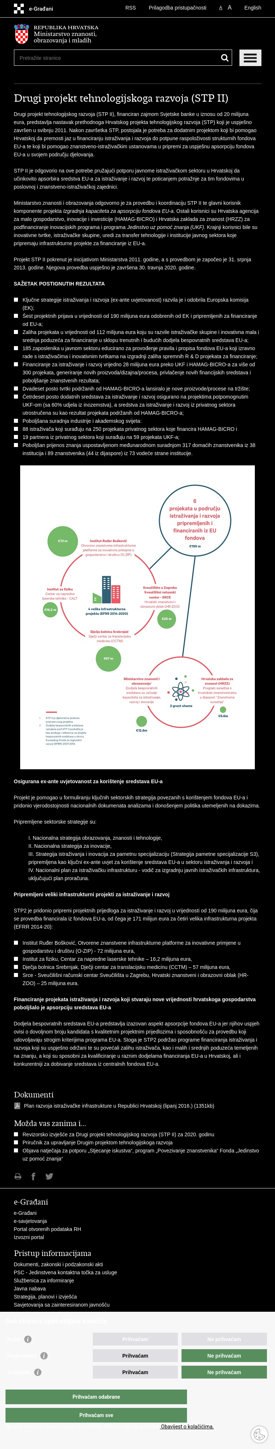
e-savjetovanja (30, 1221)
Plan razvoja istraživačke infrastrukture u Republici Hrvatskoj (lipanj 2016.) (109, 1106)
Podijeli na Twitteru (49, 1176)
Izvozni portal (29, 1237)
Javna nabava (30, 1289)
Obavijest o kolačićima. (187, 1427)
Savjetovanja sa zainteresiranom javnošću (62, 1305)
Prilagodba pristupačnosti (177, 8)
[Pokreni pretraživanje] (225, 58)
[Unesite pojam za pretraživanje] (46, 58)
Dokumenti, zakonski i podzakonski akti (58, 1264)
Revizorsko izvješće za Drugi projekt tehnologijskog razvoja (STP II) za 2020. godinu (118, 1134)
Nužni (14, 1354)
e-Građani (25, 1213)
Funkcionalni (22, 1370)
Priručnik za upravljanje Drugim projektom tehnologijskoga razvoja (98, 1142)
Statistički (18, 1387)
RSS (130, 8)
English (253, 8)
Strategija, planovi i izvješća (45, 1297)
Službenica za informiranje (44, 1280)
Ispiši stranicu (18, 1176)
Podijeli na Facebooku (33, 1176)
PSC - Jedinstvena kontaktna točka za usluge (65, 1272)
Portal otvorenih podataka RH (47, 1229)
